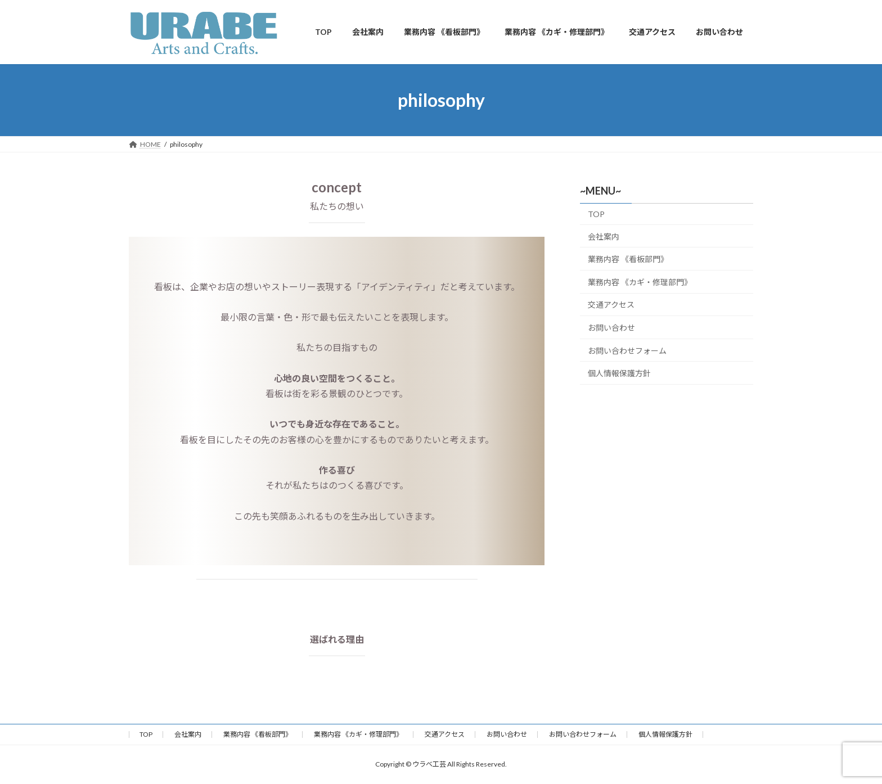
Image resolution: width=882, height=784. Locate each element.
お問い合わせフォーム (627, 350)
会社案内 (603, 236)
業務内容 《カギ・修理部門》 (640, 282)
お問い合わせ (611, 327)
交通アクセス (611, 305)
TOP (596, 214)
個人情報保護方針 (619, 373)
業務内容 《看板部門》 (628, 259)
